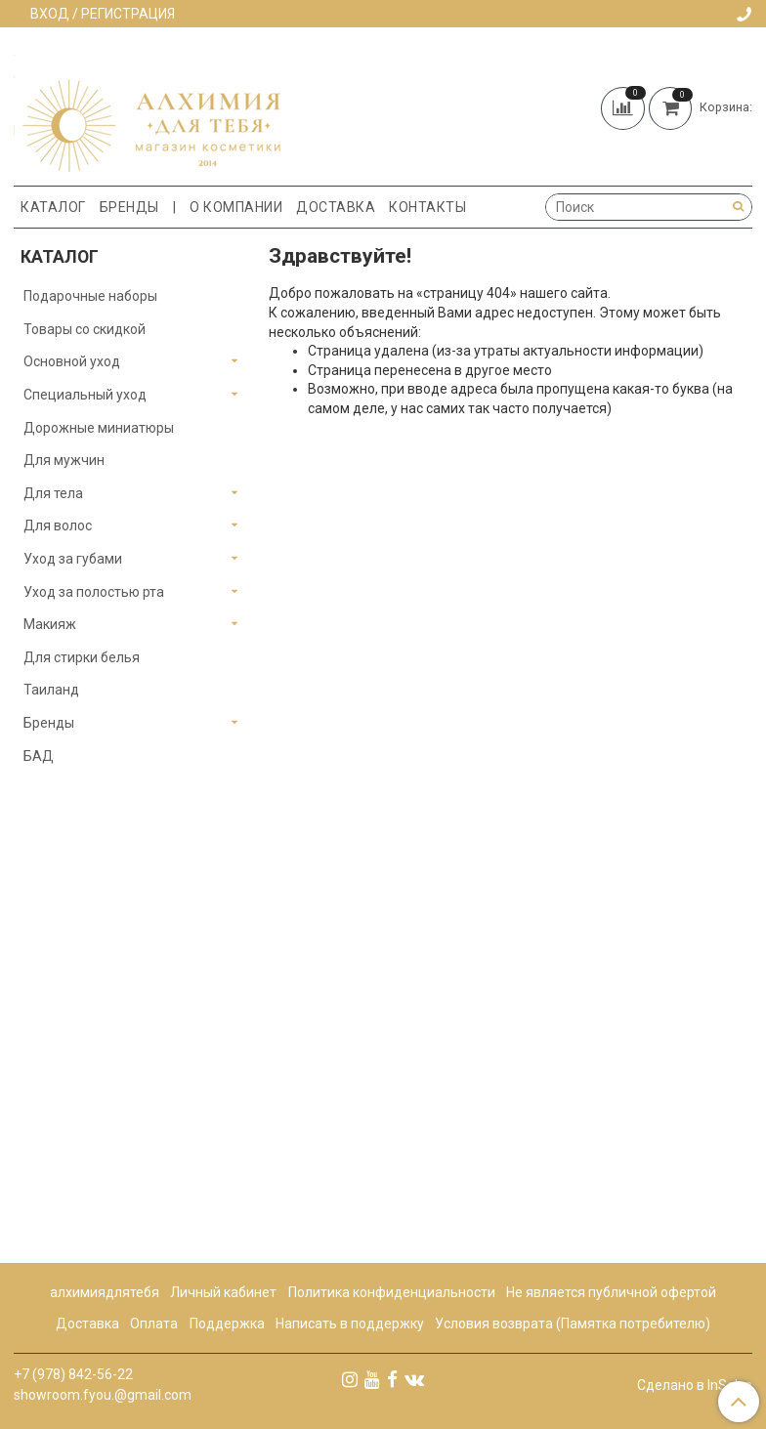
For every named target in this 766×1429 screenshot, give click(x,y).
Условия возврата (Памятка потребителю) (572, 1323)
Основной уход (71, 361)
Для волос (57, 525)
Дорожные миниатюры (98, 428)
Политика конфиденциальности (391, 1292)
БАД (38, 756)
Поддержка (227, 1323)
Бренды (129, 207)
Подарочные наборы (90, 296)
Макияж (49, 624)
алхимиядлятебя (104, 1292)
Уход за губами (72, 559)
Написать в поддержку (350, 1323)
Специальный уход (85, 394)
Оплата (154, 1323)
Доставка (335, 207)
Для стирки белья (81, 657)
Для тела (53, 493)
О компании (236, 207)
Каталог (53, 207)
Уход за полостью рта (93, 592)
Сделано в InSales (694, 1385)
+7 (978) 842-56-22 (73, 1374)
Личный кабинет (223, 1292)
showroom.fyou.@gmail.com (103, 1395)
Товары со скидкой (84, 329)
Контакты (427, 207)
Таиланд (51, 689)
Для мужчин (64, 460)
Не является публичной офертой (611, 1292)
